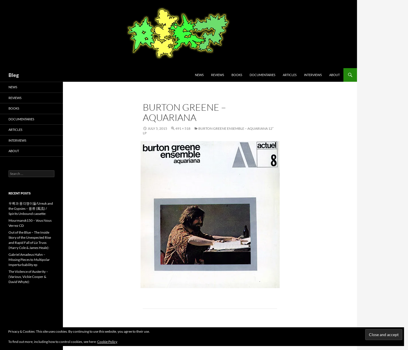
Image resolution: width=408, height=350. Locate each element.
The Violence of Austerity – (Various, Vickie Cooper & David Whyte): (28, 276)
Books (236, 75)
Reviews (217, 75)
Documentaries (262, 75)
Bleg (13, 75)
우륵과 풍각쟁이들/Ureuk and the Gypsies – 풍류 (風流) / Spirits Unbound (30, 208)
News (199, 75)
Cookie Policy (107, 341)
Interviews (313, 75)
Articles (290, 75)
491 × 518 (182, 128)
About (334, 75)
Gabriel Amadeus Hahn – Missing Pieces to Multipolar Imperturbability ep (29, 259)
